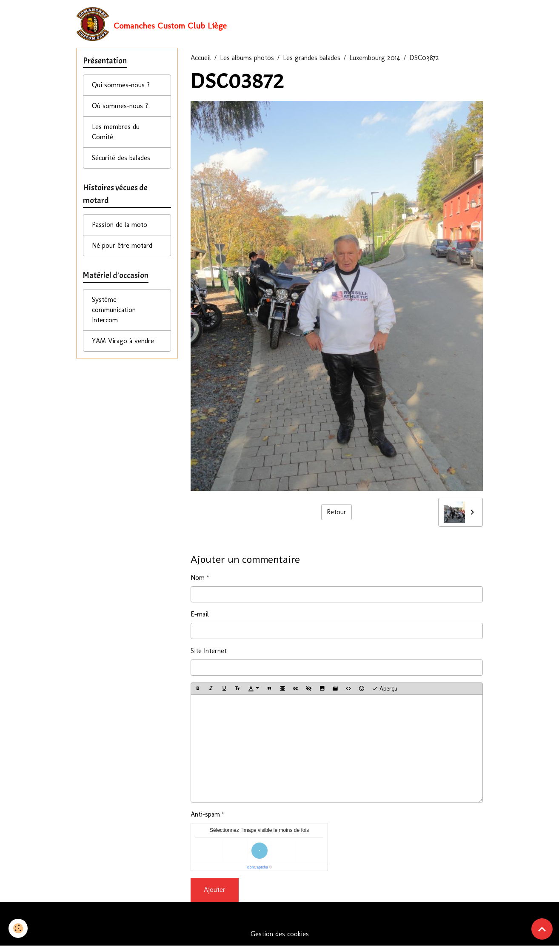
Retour (336, 512)
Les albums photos (247, 58)
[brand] (151, 24)
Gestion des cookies (280, 934)
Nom (198, 577)
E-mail (200, 614)
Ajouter (214, 890)
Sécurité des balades (121, 158)
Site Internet (209, 651)
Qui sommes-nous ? (121, 85)
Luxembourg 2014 (374, 58)
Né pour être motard (122, 245)
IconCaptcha (257, 867)
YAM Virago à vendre (123, 341)
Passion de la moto (119, 225)
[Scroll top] (542, 929)
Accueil (201, 58)
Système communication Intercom (114, 309)
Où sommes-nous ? (120, 106)
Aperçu (384, 689)
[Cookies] (18, 928)
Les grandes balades (311, 58)
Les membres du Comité (116, 132)
